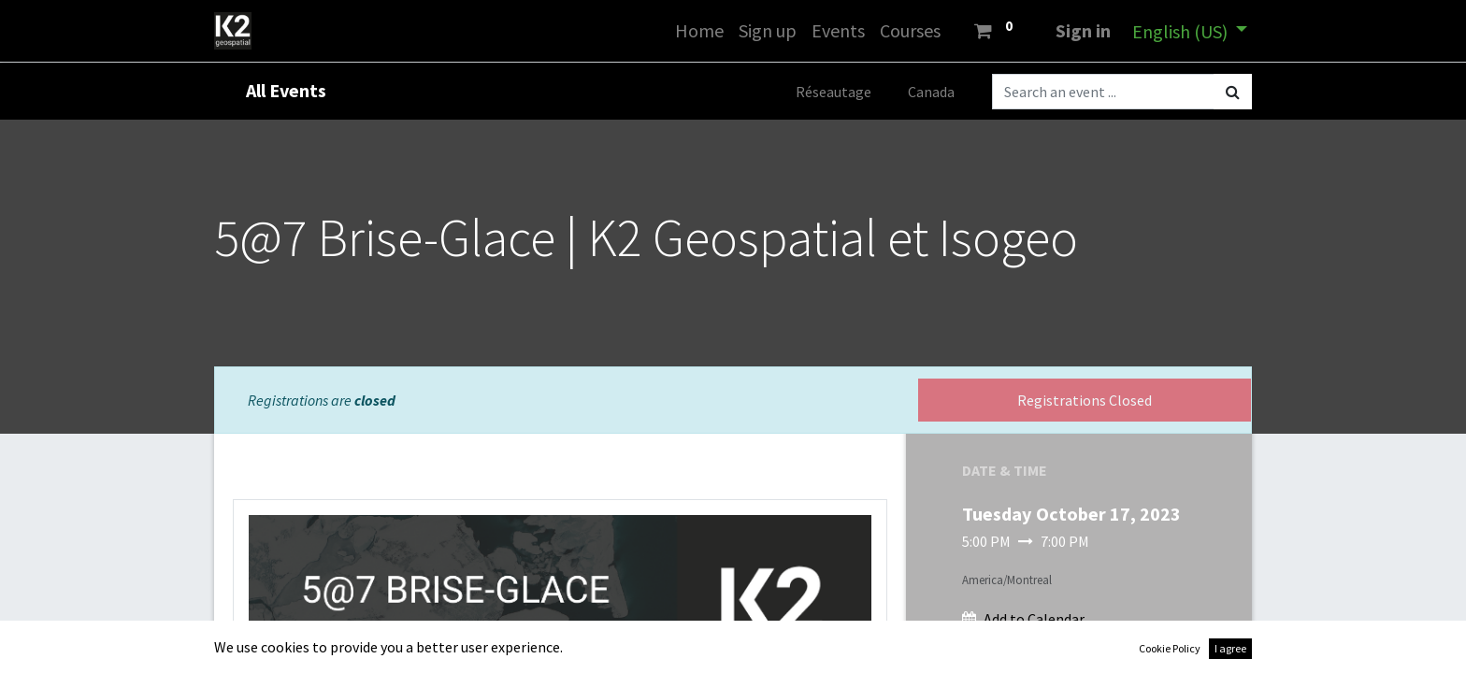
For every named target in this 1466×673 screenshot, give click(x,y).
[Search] (1233, 91)
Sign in (1083, 30)
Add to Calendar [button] (1034, 618)
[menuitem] (699, 30)
